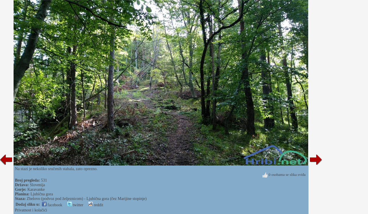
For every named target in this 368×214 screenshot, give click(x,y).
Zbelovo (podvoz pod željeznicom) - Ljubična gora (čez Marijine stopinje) (87, 199)
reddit (95, 205)
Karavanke (36, 189)
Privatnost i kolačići (31, 210)
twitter (75, 205)
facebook (52, 205)
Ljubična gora (41, 194)
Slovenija (37, 185)
